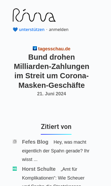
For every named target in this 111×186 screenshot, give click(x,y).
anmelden (59, 29)
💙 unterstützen (28, 29)
